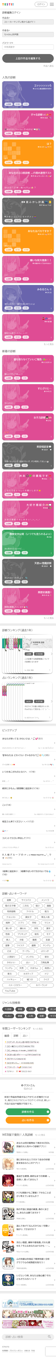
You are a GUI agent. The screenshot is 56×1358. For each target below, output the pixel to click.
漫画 (49, 906)
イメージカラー (15, 985)
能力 (47, 911)
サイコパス (26, 900)
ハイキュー (11, 979)
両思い (48, 968)
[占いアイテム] (17, 701)
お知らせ (27, 1350)
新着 (20, 1009)
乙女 (9, 951)
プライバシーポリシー (16, 1350)
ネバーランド (41, 985)
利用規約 (5, 1350)
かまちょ (34, 968)
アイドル (30, 911)
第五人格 (45, 917)
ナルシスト (11, 917)
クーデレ (26, 951)
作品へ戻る (48, 66)
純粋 (8, 923)
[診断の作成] (28, 1111)
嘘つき (30, 979)
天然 (21, 968)
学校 (34, 923)
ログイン (41, 4)
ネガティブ (28, 974)
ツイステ (20, 945)
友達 (48, 940)
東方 (9, 974)
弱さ (38, 906)
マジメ (47, 923)
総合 (6, 1035)
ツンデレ (9, 968)
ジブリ (21, 923)
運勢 (34, 945)
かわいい (11, 962)
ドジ (47, 974)
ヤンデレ (47, 945)
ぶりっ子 (45, 951)
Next (52, 654)
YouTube (10, 991)
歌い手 (9, 928)
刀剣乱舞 (45, 962)
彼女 (47, 957)
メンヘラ (45, 900)
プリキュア (22, 934)
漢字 (48, 928)
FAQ (33, 1350)
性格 (8, 934)
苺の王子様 (10, 906)
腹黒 (35, 940)
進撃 (9, 900)
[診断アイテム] (28, 94)
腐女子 (28, 917)
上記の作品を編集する (28, 58)
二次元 (25, 906)
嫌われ (23, 928)
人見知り (11, 957)
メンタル (30, 957)
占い (28, 962)
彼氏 (37, 934)
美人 (8, 940)
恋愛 (42, 1009)
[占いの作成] (28, 1120)
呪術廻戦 (11, 911)
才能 (21, 940)
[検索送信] (49, 1336)
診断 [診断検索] (8, 1009)
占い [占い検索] (8, 1016)
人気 (31, 1009)
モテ (48, 934)
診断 (16, 1035)
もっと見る (49, 344)
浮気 (36, 928)
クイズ (46, 979)
